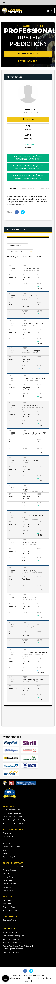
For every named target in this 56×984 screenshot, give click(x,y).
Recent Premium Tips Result (14, 823)
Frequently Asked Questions (13, 866)
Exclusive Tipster (9, 840)
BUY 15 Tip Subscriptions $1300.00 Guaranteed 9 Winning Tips (28, 167)
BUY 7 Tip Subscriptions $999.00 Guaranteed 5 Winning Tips (28, 157)
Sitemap (6, 853)
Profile (13, 188)
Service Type (45, 188)
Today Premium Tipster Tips (13, 816)
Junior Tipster (8, 900)
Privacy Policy (8, 877)
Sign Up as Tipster (9, 920)
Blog (4, 850)
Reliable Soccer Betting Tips (13, 936)
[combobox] (20, 251)
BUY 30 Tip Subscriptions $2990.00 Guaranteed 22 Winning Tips (28, 176)
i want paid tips (28, 60)
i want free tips (28, 53)
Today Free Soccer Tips (11, 810)
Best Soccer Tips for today (12, 943)
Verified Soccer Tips (10, 932)
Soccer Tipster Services (11, 847)
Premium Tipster (9, 907)
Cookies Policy (8, 890)
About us (6, 843)
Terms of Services (9, 870)
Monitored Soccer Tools (11, 939)
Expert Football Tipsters (11, 952)
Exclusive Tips (8, 836)
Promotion (7, 833)
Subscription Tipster (10, 910)
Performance (28, 188)
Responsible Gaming (11, 884)
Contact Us (7, 887)
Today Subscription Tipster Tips (14, 820)
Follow (28, 119)
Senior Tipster (8, 903)
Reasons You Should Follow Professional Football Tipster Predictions (18, 947)
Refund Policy (8, 873)
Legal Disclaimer (9, 880)
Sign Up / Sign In (9, 857)
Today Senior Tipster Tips (12, 813)
